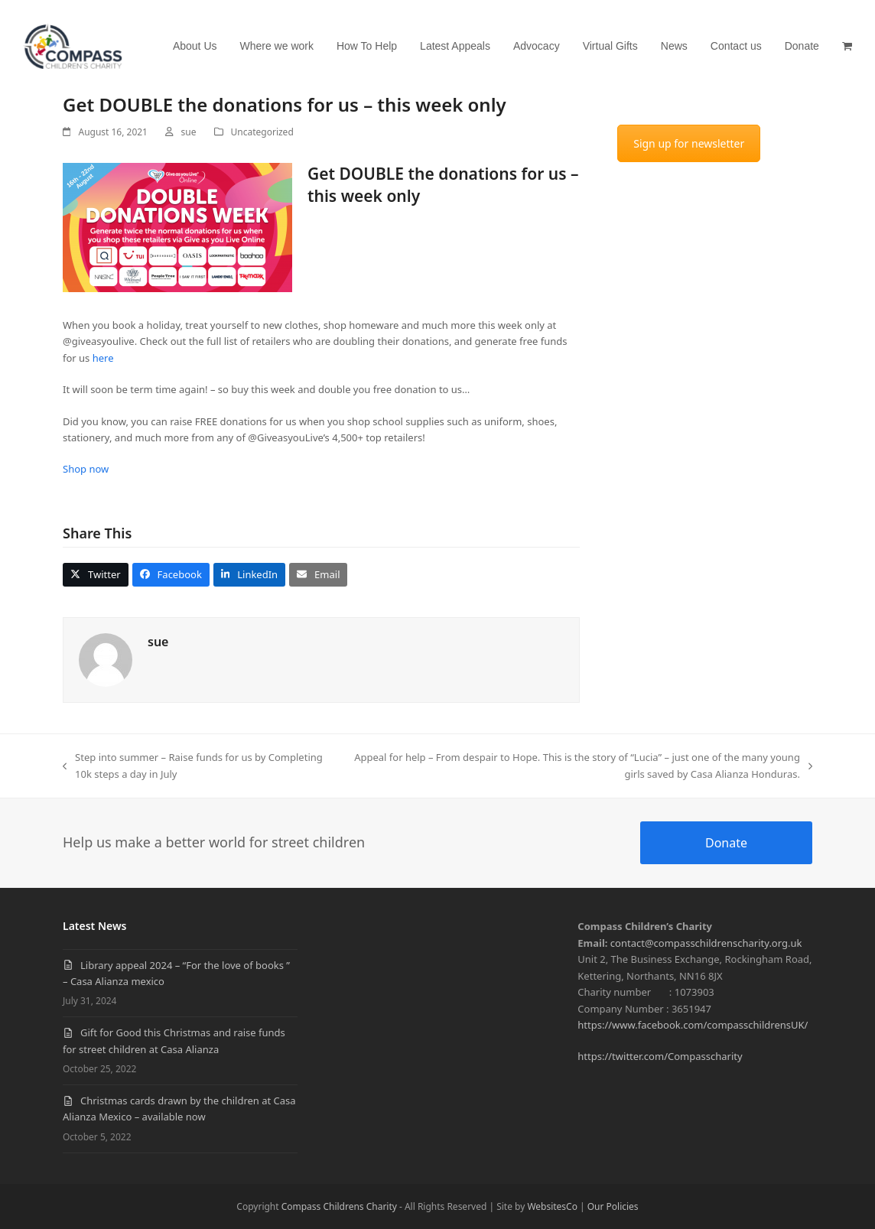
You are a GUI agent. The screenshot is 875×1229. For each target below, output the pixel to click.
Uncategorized (262, 131)
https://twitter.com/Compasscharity (659, 1056)
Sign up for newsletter (688, 143)
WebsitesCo (552, 1206)
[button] (847, 46)
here (103, 358)
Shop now (87, 469)
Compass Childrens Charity (339, 1206)
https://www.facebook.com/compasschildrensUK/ (692, 1025)
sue (189, 131)
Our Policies (613, 1206)
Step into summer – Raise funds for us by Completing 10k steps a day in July (193, 766)
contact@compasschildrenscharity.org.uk (706, 943)
